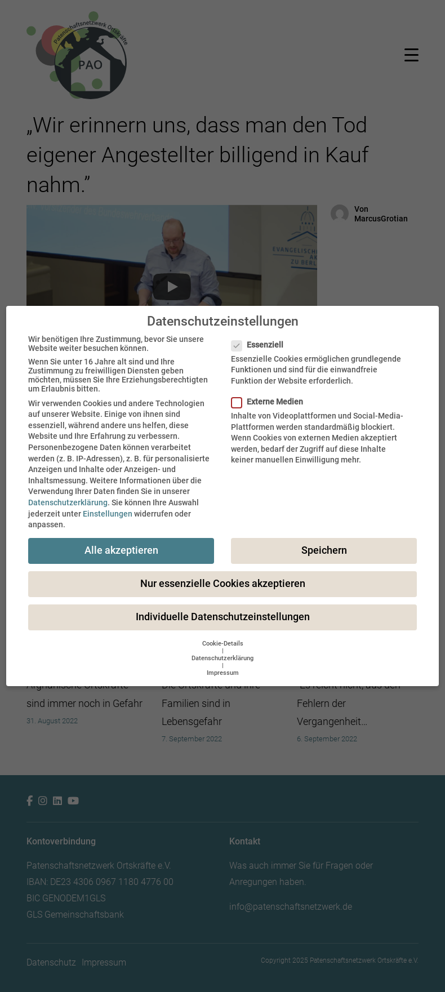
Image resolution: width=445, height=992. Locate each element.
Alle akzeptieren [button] (121, 550)
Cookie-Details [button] (222, 643)
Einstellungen (107, 513)
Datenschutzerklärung (68, 502)
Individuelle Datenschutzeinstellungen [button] (223, 616)
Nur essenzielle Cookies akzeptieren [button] (222, 583)
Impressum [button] (223, 673)
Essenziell (261, 344)
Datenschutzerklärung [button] (222, 658)
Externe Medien (270, 401)
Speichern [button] (324, 550)
